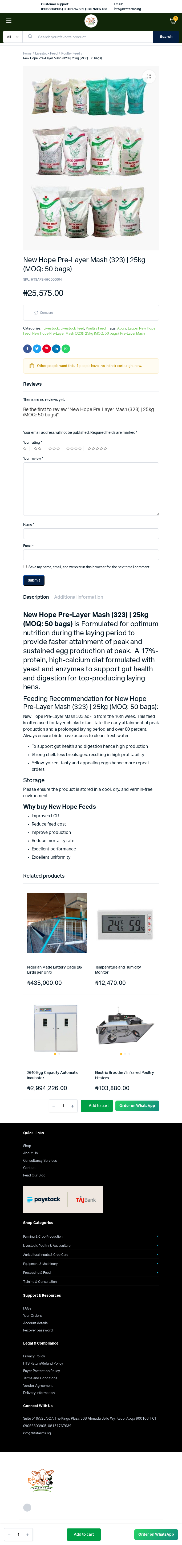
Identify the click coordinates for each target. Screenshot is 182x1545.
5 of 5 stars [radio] (98, 448)
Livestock (51, 328)
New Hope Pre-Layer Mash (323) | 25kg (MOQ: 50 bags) (75, 333)
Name (28, 524)
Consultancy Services (40, 1161)
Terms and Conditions (40, 1378)
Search (166, 37)
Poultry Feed (70, 53)
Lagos (133, 328)
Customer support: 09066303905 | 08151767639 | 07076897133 (74, 7)
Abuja (121, 328)
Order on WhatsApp (156, 1534)
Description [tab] (36, 597)
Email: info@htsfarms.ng (127, 7)
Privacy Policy (34, 1356)
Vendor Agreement (38, 1386)
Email (28, 546)
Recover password (38, 1330)
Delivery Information (39, 1393)
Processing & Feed (37, 1272)
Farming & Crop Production (43, 1236)
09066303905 (35, 1426)
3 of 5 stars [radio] (55, 448)
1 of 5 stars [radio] (26, 448)
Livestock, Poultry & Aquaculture (47, 1245)
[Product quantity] (18, 1534)
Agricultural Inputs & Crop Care (45, 1254)
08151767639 (59, 1426)
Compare (46, 312)
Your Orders (32, 1316)
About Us (30, 1153)
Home (27, 53)
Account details (35, 1323)
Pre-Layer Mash (132, 333)
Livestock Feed (46, 53)
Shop (27, 1146)
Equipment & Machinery (40, 1263)
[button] (149, 76)
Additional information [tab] (78, 597)
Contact (29, 1168)
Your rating (32, 442)
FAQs (27, 1308)
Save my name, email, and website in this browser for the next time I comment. (89, 567)
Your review (33, 458)
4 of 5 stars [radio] (74, 448)
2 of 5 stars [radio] (39, 448)
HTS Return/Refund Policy (43, 1363)
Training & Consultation (40, 1281)
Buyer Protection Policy (41, 1371)
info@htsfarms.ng (37, 1433)
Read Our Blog (34, 1175)
